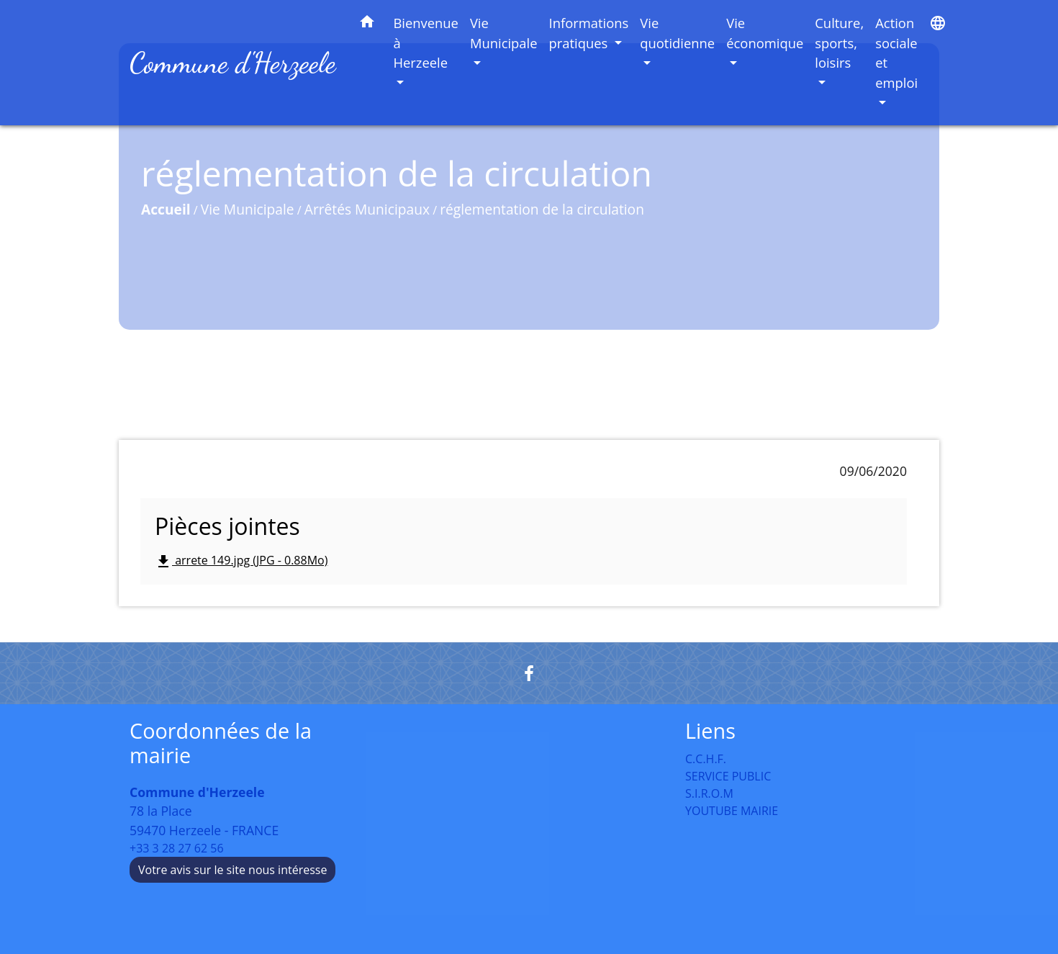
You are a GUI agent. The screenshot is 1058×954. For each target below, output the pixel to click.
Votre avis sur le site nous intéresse (232, 870)
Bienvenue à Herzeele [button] (425, 42)
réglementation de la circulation (542, 209)
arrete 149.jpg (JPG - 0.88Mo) (241, 561)
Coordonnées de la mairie (221, 743)
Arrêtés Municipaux (367, 209)
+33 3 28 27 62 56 (177, 848)
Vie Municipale (247, 209)
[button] (367, 24)
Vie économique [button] (764, 33)
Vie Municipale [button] (504, 33)
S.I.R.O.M (709, 793)
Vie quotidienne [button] (677, 33)
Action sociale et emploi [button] (896, 52)
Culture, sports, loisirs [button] (839, 42)
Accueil (166, 209)
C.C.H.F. (705, 759)
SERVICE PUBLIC (728, 776)
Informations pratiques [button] (589, 33)
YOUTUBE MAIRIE (731, 811)
